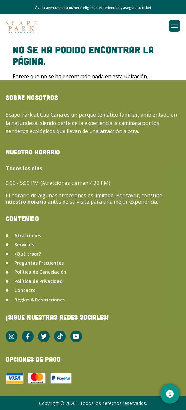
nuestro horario (27, 201)
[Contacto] (170, 394)
